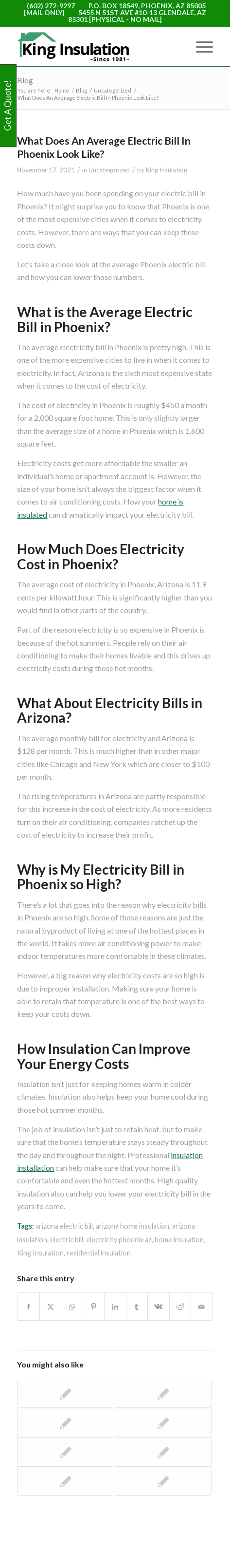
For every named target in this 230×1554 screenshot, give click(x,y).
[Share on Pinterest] (93, 1306)
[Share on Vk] (158, 1306)
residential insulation (99, 1253)
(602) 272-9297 (51, 5)
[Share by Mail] (201, 1306)
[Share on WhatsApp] (71, 1306)
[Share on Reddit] (180, 1306)
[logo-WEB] (95, 46)
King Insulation (166, 170)
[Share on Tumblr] (136, 1306)
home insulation (179, 1240)
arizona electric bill (64, 1226)
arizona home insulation (132, 1226)
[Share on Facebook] (28, 1306)
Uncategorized (109, 170)
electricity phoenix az (119, 1240)
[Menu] (199, 46)
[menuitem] (199, 46)
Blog (25, 80)
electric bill (66, 1240)
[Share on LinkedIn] (115, 1306)
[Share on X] (50, 1306)
